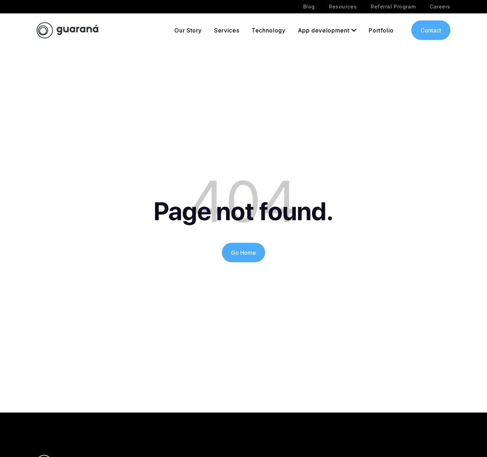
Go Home (243, 252)
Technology (268, 30)
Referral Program (393, 6)
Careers (440, 6)
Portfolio (381, 30)
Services (226, 30)
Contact (430, 30)
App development (324, 30)
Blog (309, 6)
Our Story (188, 30)
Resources (343, 6)
